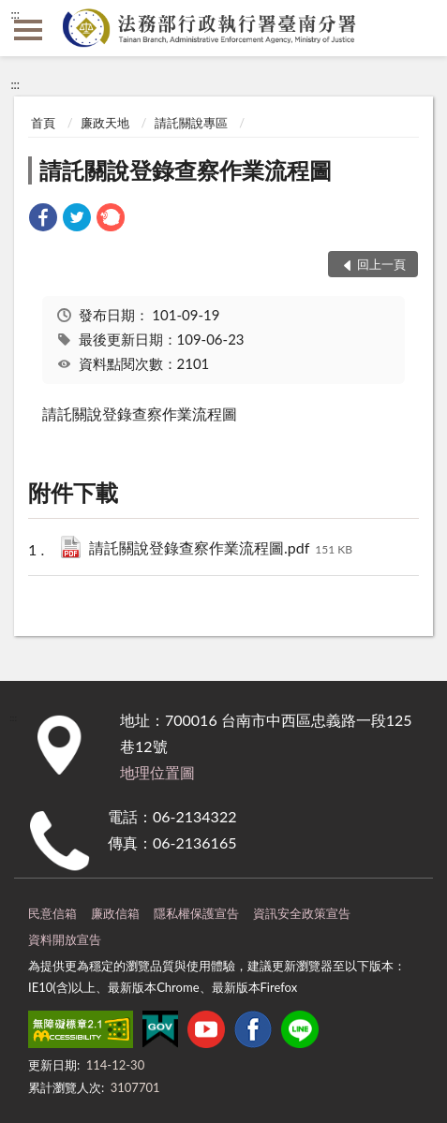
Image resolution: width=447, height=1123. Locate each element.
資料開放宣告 (64, 939)
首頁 (43, 122)
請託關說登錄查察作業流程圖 (185, 170)
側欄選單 (28, 30)
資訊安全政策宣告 (301, 913)
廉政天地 (105, 122)
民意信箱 (52, 913)
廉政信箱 (115, 913)
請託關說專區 (191, 122)
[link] (43, 219)
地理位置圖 (157, 772)
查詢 (419, 28)
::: (15, 14)
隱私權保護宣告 (196, 913)
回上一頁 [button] (381, 264)
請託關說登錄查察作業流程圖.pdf (220, 549)
